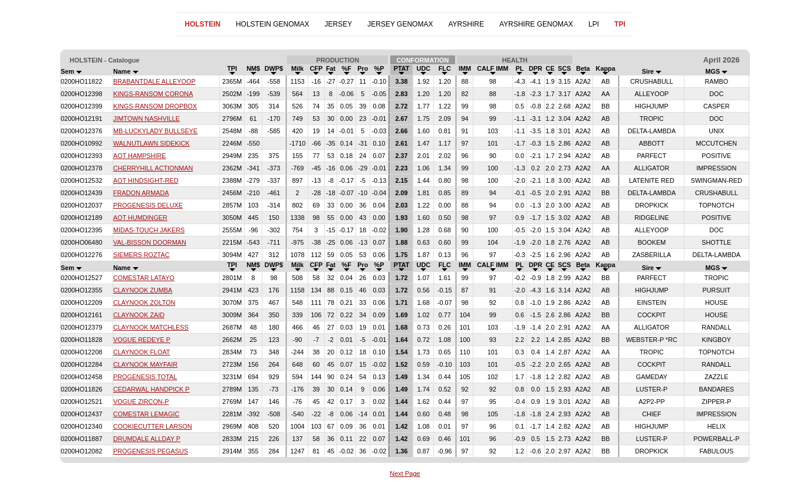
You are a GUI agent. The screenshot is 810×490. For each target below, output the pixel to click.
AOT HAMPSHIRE (139, 155)
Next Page (405, 473)
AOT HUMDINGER (140, 217)
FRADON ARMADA (141, 192)
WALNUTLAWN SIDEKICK (151, 143)
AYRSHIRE (465, 24)
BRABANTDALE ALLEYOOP (154, 81)
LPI (593, 24)
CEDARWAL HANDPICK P (151, 389)
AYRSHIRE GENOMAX (536, 24)
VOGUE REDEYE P (141, 339)
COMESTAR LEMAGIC (146, 413)
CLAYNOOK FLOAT (141, 352)
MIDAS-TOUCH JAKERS (149, 230)
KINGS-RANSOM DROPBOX (155, 106)
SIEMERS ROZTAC (141, 254)
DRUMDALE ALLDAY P (146, 438)
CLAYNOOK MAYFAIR (145, 364)
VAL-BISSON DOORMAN (149, 242)
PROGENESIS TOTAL (145, 376)
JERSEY (339, 24)
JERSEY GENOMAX (400, 24)
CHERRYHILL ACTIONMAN (153, 168)
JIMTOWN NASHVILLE (146, 118)
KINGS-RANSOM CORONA (153, 93)
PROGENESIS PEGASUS (150, 451)
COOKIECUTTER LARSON (152, 426)
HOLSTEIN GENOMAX (272, 24)
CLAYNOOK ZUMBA (142, 290)
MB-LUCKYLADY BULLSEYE (155, 130)
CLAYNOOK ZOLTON (144, 302)
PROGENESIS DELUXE (148, 205)
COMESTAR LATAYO (143, 277)
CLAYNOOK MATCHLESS (151, 327)
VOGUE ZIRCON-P (141, 401)
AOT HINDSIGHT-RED (146, 180)
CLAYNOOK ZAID (138, 314)
